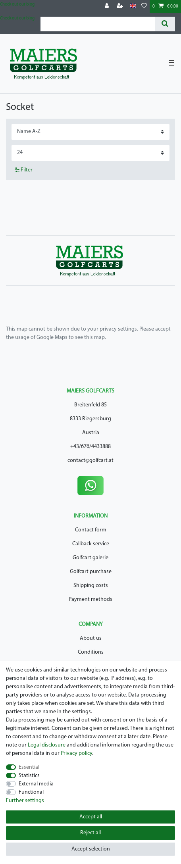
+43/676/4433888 (90, 447)
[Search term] (97, 24)
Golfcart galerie (90, 558)
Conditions (91, 652)
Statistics (29, 776)
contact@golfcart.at (90, 461)
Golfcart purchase (91, 572)
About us (91, 638)
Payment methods (90, 599)
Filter (24, 170)
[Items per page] (90, 153)
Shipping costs (90, 586)
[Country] (133, 6)
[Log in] (107, 6)
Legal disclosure (46, 745)
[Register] (120, 6)
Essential (29, 767)
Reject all (90, 833)
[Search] (165, 24)
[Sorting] (90, 132)
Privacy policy (76, 753)
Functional (31, 792)
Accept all (90, 817)
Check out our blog (17, 4)
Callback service (90, 544)
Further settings (25, 801)
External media (36, 784)
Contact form (90, 530)
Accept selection (90, 849)
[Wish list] (144, 6)
